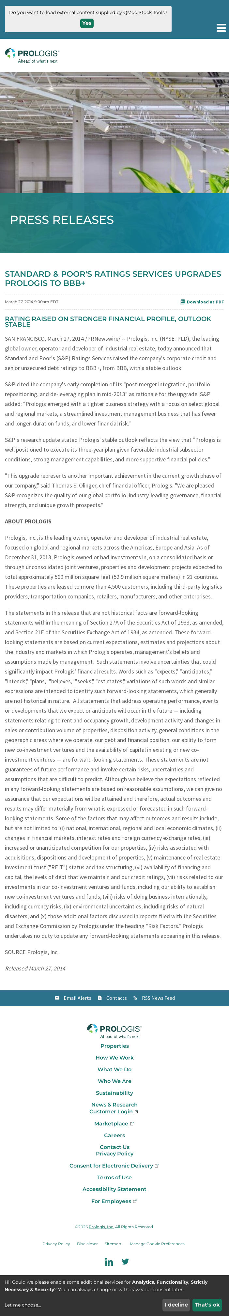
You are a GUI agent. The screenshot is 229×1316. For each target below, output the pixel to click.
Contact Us (115, 1147)
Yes (87, 23)
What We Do (114, 1069)
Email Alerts (77, 998)
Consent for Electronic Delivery (114, 1166)
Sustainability (114, 1093)
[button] (221, 28)
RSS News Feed (158, 998)
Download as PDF (201, 302)
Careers (114, 1135)
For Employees (114, 1201)
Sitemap (113, 1243)
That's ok (207, 1305)
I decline (176, 1305)
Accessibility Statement (114, 1189)
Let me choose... (23, 1305)
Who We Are (114, 1081)
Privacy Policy (114, 1154)
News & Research (114, 1105)
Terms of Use (114, 1177)
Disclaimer (87, 1243)
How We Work (115, 1058)
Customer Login (114, 1111)
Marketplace (114, 1124)
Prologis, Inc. (101, 1226)
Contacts (116, 998)
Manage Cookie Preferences (157, 1243)
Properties (114, 1046)
